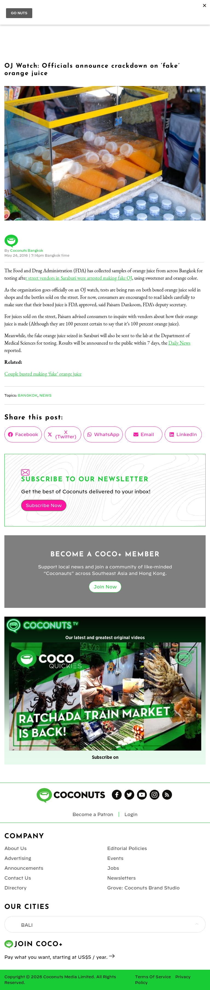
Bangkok (27, 395)
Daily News (179, 343)
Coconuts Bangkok (26, 250)
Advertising (17, 858)
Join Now (105, 586)
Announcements (23, 868)
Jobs (113, 868)
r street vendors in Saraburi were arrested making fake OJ (78, 278)
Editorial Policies (127, 848)
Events (115, 858)
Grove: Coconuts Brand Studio (143, 887)
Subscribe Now (44, 505)
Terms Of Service (153, 977)
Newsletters (121, 877)
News (45, 395)
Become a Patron (92, 814)
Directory (15, 887)
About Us (15, 848)
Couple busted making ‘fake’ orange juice (42, 374)
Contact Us (17, 877)
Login (131, 814)
